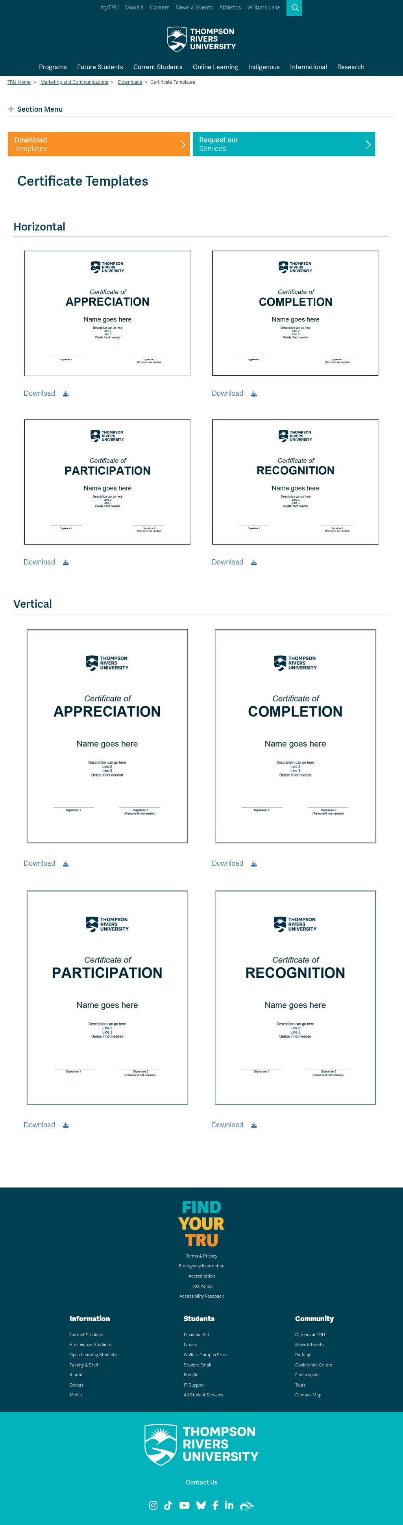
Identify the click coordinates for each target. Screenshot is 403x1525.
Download (39, 393)
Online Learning (215, 67)
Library (190, 1344)
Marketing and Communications (74, 82)
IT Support (194, 1385)
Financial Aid (196, 1334)
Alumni (76, 1374)
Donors (76, 1385)
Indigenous (264, 67)
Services (218, 144)
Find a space (307, 1374)
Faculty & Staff (84, 1365)
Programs (53, 67)
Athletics (230, 7)
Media (76, 1395)
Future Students (100, 67)
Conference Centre (313, 1365)
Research (350, 67)
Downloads (130, 82)
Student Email (197, 1365)
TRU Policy (201, 1286)
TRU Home (19, 82)
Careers (160, 7)
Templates (30, 144)
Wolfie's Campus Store (205, 1354)
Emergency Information (201, 1266)
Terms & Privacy (201, 1256)
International (308, 67)
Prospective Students (90, 1344)
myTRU (110, 7)
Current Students (158, 67)
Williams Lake (264, 7)
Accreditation (202, 1276)
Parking (302, 1354)
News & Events (194, 7)
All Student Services (203, 1395)
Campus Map (308, 1395)
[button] (294, 8)
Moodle (134, 7)
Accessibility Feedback (201, 1296)
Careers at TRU (310, 1334)
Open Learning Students (93, 1354)
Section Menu (35, 109)
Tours (300, 1385)
